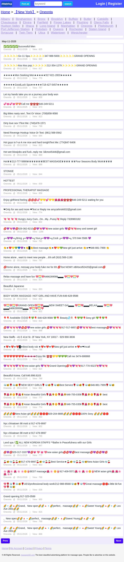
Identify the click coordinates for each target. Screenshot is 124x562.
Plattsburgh (105, 26)
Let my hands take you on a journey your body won (30, 94)
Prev (5, 540)
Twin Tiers (26, 32)
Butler (87, 19)
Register (115, 4)
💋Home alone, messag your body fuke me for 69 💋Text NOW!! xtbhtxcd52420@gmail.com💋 (54, 267)
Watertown (58, 32)
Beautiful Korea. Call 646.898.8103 (22, 375)
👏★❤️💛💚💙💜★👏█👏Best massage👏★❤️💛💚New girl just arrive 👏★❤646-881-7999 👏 (56, 247)
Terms (48, 548)
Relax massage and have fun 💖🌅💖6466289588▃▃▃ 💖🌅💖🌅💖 (41, 276)
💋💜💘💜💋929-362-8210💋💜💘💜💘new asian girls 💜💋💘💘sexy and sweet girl (50, 228)
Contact (29, 548)
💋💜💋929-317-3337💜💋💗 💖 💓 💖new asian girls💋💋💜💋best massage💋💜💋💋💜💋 (55, 452)
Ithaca (30, 26)
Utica (41, 32)
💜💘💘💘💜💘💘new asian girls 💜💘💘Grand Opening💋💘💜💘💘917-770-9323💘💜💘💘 (55, 365)
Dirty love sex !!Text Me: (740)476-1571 (24, 123)
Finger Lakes (62, 22)
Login (100, 4)
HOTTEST (9, 180)
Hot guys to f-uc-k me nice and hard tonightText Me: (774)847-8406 (39, 142)
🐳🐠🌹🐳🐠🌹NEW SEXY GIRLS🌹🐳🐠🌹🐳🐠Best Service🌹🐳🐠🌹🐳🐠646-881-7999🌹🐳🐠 (58, 385)
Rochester (76, 29)
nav (9, 4)
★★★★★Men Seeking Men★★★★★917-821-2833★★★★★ (37, 75)
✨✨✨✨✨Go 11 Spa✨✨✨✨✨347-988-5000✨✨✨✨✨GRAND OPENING (49, 56)
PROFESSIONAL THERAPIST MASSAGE (26, 190)
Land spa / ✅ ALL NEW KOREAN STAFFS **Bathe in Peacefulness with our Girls (47, 442)
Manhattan (68, 26)
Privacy (39, 548)
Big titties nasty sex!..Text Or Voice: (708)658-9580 (30, 113)
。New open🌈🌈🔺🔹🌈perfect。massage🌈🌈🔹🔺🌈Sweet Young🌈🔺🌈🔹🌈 (49, 518)
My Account (16, 548)
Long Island (47, 26)
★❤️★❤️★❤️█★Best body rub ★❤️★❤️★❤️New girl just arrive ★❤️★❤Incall (46, 346)
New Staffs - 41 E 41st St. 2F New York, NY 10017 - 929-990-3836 (39, 337)
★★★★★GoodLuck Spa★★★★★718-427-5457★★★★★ (35, 84)
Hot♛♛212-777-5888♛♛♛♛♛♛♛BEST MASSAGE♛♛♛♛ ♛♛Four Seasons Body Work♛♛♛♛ (57, 161)
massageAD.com (28, 555)
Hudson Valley (10, 26)
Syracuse (7, 32)
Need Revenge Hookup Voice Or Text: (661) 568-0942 (32, 132)
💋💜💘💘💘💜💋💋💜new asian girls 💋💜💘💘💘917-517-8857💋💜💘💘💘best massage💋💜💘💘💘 (62, 327)
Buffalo (73, 19)
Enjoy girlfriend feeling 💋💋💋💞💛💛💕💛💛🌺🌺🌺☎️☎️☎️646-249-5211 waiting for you (53, 199)
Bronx (41, 19)
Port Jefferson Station (15, 29)
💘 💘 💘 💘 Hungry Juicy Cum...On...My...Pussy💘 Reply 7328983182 (42, 219)
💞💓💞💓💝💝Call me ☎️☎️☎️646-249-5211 (28, 104)
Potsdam (41, 29)
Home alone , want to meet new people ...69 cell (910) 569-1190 (37, 257)
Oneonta (86, 26)
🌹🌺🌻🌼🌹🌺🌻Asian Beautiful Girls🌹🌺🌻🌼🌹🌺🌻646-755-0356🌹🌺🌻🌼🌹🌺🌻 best (55, 394)
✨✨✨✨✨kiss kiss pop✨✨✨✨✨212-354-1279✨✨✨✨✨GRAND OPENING (50, 65)
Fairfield (42, 22)
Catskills (102, 19)
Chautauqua (9, 22)
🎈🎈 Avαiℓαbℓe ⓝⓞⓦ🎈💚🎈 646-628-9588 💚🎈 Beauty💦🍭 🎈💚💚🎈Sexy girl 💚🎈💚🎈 (55, 317)
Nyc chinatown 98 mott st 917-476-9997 (24, 423)
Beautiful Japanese (13, 286)
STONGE (8, 171)
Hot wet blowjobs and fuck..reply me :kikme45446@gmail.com (36, 152)
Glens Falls (101, 22)
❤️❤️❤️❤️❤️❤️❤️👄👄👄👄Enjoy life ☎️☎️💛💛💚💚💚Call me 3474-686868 (46, 356)
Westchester (79, 32)
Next (118, 540)
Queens (58, 29)
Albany (5, 19)
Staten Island (97, 29)
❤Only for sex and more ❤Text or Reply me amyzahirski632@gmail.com (42, 209)
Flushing (82, 22)
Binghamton (24, 19)
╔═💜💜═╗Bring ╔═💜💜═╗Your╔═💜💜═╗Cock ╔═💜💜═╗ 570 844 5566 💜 (47, 238)
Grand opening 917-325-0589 (19, 496)
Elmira (27, 22)
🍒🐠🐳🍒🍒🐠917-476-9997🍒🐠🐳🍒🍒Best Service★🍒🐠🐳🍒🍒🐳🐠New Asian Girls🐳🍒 (56, 461)
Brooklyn (57, 19)
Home (5, 12)
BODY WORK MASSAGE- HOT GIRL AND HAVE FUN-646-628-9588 (40, 295)
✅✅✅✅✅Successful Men (19, 46)
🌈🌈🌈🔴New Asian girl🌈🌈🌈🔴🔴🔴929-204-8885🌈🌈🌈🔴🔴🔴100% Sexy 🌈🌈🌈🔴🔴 (56, 413)
